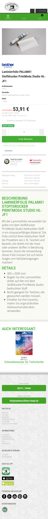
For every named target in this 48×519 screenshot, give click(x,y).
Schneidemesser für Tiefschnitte (24, 362)
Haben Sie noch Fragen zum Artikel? (19, 145)
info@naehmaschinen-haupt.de (24, 400)
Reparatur (5, 417)
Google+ (9, 496)
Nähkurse (5, 415)
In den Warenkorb (24, 139)
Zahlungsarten (7, 457)
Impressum (6, 435)
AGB (3, 441)
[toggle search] (24, 17)
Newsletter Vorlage (8, 419)
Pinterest (20, 496)
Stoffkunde (5, 421)
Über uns (5, 413)
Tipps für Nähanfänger (9, 424)
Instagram (25, 496)
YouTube (14, 496)
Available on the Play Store (8, 483)
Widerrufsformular (8, 439)
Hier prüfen (34, 164)
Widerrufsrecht (7, 437)
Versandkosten (22, 115)
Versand (5, 455)
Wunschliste (7, 151)
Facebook (4, 496)
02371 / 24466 (24, 388)
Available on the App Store (8, 478)
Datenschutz (6, 443)
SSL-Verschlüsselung (5, 510)
